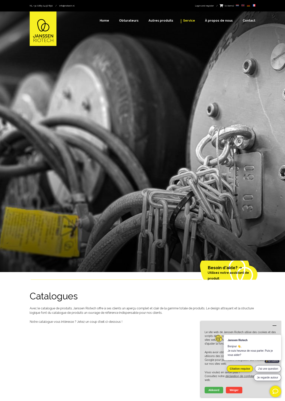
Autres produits (161, 20)
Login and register (204, 5)
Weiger (234, 390)
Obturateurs (129, 20)
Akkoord (213, 390)
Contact (249, 20)
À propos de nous (219, 20)
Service (189, 20)
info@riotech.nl (66, 5)
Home (104, 20)
